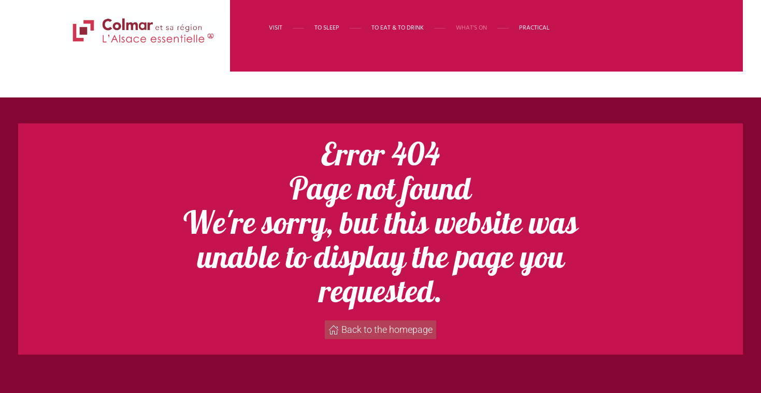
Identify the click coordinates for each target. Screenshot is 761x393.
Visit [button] (275, 28)
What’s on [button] (471, 28)
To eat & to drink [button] (397, 28)
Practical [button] (534, 28)
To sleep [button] (326, 28)
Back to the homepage (380, 329)
